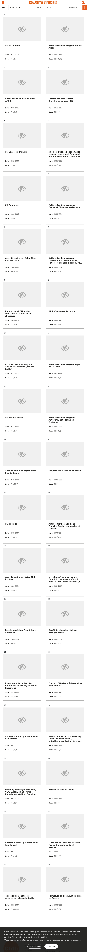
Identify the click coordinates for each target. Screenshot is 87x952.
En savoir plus (35, 946)
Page (39, 7)
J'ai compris (51, 946)
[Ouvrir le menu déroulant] (3, 2)
